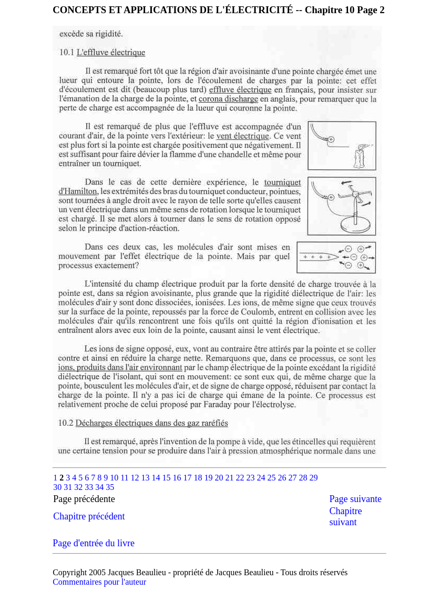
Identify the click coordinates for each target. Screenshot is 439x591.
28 (304, 477)
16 (178, 477)
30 (58, 487)
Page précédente (93, 499)
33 (90, 487)
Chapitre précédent (89, 516)
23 (252, 477)
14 (157, 477)
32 (79, 487)
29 (314, 477)
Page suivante (355, 499)
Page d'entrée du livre (94, 543)
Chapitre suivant (345, 516)
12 (136, 477)
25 (273, 477)
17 (188, 477)
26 (283, 477)
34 (100, 487)
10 (115, 477)
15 (167, 477)
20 (220, 477)
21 (231, 477)
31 (69, 487)
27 (294, 477)
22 (241, 477)
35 (110, 487)
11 (125, 477)
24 (262, 477)
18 (199, 477)
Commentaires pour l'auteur (99, 581)
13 (146, 477)
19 (210, 477)
